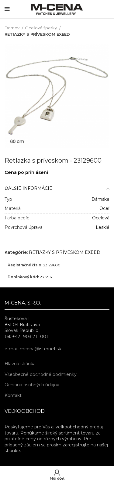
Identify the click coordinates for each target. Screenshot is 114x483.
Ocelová (100, 218)
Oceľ (104, 208)
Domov (12, 27)
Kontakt (13, 395)
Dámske (100, 199)
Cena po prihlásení (26, 172)
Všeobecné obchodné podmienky (41, 374)
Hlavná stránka (20, 363)
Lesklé (102, 227)
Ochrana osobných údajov (32, 384)
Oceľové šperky (41, 27)
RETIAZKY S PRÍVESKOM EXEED (37, 34)
